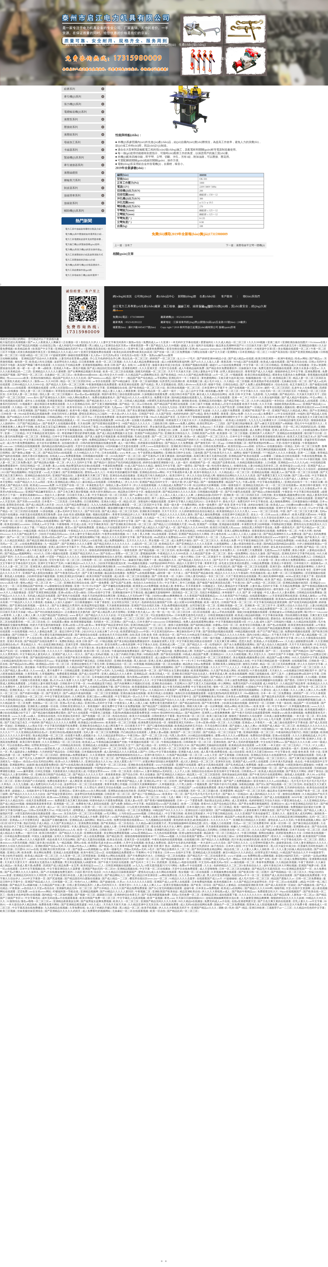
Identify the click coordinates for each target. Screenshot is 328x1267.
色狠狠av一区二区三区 (46, 703)
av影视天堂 (144, 365)
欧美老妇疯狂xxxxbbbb (17, 524)
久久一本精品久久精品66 (87, 521)
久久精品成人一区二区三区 (234, 472)
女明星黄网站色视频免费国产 (253, 836)
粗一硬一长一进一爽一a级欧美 (34, 368)
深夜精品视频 (247, 784)
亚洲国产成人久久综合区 (302, 469)
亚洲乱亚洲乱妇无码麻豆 (71, 576)
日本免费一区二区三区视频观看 (184, 547)
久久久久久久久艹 (221, 820)
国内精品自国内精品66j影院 (58, 446)
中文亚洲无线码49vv (163, 631)
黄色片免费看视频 (228, 787)
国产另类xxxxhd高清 (29, 501)
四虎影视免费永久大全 (289, 833)
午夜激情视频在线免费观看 (102, 384)
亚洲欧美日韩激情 (150, 511)
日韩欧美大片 (110, 478)
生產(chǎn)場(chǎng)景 (192, 48)
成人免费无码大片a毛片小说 (46, 784)
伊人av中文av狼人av (85, 638)
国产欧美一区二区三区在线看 (302, 472)
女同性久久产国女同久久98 (174, 745)
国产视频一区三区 (85, 894)
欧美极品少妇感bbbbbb (91, 722)
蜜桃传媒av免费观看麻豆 (74, 755)
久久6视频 (311, 677)
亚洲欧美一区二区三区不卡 (260, 605)
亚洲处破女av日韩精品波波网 (286, 612)
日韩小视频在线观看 (57, 553)
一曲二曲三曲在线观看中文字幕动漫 (288, 722)
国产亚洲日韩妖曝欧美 (240, 423)
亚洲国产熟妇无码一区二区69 (99, 868)
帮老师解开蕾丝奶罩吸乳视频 (79, 433)
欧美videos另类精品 (58, 797)
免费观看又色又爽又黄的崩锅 (72, 800)
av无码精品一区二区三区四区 (219, 521)
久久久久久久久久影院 (140, 881)
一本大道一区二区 (304, 716)
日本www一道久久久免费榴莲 (230, 599)
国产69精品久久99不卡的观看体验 (26, 417)
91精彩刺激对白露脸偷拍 (300, 764)
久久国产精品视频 (22, 768)
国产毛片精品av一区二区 (311, 527)
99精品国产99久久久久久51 (168, 810)
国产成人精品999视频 (12, 803)
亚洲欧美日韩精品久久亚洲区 (250, 820)
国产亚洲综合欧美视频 (23, 605)
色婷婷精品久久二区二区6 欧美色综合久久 (238, 865)
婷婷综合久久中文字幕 (106, 657)
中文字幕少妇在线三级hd (220, 836)
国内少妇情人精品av (258, 634)
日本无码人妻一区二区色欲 (22, 394)
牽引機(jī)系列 (72, 96)
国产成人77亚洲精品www (146, 794)
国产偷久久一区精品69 (235, 794)
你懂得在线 (240, 465)
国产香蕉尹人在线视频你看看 (60, 423)
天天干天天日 (170, 511)
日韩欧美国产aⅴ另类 (204, 433)
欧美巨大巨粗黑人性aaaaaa (225, 527)
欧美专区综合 (75, 407)
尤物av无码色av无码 (135, 849)
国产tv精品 (196, 413)
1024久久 (39, 553)
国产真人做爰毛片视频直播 (100, 436)
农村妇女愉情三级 (258, 504)
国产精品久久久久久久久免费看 (59, 722)
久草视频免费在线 (299, 706)
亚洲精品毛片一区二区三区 (75, 677)
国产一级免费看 (100, 582)
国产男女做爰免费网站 (51, 738)
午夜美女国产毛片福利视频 (30, 469)
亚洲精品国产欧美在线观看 (244, 456)
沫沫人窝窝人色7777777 (127, 761)
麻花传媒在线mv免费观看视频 (156, 768)
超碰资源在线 (284, 842)
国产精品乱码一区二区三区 (183, 911)
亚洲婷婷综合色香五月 (127, 894)
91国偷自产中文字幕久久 (260, 686)
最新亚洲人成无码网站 (300, 813)
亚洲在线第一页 (114, 498)
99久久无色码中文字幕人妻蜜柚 (310, 657)
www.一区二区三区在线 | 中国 (269, 511)
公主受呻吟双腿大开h (262, 842)
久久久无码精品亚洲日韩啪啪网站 (289, 816)
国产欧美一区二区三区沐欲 (111, 764)
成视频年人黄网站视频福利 (40, 699)
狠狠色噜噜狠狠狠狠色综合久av (125, 755)
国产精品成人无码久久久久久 (195, 560)
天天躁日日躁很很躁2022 (190, 898)
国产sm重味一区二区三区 (144, 495)
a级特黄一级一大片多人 (170, 573)
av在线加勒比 (316, 560)
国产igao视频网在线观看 (90, 719)
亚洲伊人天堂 (314, 738)
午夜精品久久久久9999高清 (84, 530)
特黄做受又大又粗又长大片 (181, 420)
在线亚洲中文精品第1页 (236, 514)
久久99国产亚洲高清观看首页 (137, 657)
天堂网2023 (180, 683)
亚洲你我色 (220, 742)
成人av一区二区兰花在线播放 (64, 807)
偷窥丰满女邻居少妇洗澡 (166, 365)
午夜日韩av (134, 735)
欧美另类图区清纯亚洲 (60, 690)
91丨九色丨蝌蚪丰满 (83, 579)
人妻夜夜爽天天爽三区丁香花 (92, 475)
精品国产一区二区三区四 (305, 667)
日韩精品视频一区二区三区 (252, 521)
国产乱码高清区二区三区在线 (146, 628)
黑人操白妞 (140, 660)
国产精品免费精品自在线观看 (204, 498)
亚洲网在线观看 (93, 833)
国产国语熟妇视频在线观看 (218, 631)
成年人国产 (265, 621)
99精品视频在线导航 (218, 517)
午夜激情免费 (187, 599)
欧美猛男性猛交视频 (93, 605)
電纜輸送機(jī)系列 (75, 111)
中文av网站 (316, 397)
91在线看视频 (20, 631)
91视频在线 (299, 628)
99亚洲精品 (267, 729)
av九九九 (138, 865)
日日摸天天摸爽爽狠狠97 (143, 784)
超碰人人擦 (110, 826)
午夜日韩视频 (249, 833)
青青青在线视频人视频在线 (280, 407)
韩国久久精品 (28, 579)
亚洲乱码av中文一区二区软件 (161, 781)
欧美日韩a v (245, 706)
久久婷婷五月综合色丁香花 (83, 426)
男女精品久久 (29, 644)
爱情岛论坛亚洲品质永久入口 (310, 524)
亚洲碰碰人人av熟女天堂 (29, 725)
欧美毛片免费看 (270, 839)
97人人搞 (253, 621)
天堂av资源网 (319, 365)
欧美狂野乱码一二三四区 (211, 423)
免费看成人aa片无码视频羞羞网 (197, 690)
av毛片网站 (111, 813)
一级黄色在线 (209, 647)
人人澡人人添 (243, 777)
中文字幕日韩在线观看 (307, 491)
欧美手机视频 (149, 907)
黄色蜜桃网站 (209, 378)
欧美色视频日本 (223, 881)
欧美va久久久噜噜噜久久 (69, 761)
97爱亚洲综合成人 (292, 800)
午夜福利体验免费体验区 (126, 651)
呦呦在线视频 (267, 508)
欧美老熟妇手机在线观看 (265, 381)
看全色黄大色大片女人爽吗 (166, 826)
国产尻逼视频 (55, 878)
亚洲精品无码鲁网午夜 (297, 579)
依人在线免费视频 (94, 836)
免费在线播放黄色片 (104, 397)
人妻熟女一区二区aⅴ (310, 478)
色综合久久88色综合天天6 (148, 582)
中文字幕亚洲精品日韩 (251, 540)
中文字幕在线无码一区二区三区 (299, 839)
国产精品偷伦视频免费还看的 (50, 712)
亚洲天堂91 (125, 885)
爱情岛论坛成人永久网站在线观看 (157, 872)
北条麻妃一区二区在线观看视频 (130, 911)
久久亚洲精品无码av (315, 800)
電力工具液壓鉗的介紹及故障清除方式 (84, 254)
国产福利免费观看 (84, 527)
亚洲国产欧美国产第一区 (256, 410)
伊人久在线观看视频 (145, 485)
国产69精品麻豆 (121, 381)
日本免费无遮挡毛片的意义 (191, 615)
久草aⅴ (121, 881)
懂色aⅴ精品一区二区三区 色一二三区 (41, 582)
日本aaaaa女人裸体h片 (278, 514)
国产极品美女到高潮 (273, 696)
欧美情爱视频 (125, 436)
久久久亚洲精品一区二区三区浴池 (61, 742)
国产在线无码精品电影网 (303, 602)
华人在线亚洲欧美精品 (51, 644)
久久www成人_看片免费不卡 (46, 670)
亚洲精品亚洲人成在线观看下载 (219, 894)
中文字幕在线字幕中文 (179, 696)
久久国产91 (158, 439)
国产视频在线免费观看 (307, 875)
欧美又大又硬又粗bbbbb (260, 751)
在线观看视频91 (259, 595)
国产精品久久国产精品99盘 (157, 651)
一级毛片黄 (175, 482)
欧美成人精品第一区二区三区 (42, 855)
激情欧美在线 (190, 400)
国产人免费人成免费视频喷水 (257, 384)
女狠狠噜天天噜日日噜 (33, 651)
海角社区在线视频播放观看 (191, 693)
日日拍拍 (12, 729)
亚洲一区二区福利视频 (145, 381)
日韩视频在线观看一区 (96, 456)
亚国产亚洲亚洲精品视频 (42, 592)
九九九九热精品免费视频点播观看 (110, 504)
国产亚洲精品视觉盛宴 (74, 904)
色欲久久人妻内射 (55, 495)
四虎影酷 (159, 420)
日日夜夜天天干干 (135, 725)
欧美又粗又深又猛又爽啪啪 (51, 426)
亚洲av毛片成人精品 (71, 703)
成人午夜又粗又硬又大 (40, 550)
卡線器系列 (71, 149)
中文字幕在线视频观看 (164, 680)
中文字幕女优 (283, 751)
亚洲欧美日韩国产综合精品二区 (53, 774)
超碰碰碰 (323, 469)
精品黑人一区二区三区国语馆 (204, 774)
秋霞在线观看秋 (178, 488)
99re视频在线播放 (138, 563)
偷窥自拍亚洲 (153, 491)
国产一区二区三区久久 (206, 540)
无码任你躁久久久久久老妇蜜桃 (210, 579)
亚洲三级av (93, 696)
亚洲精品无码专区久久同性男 (30, 875)
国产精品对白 (287, 394)
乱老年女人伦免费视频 (305, 387)
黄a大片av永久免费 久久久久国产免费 (71, 680)
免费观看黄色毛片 (315, 712)
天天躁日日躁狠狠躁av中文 (140, 459)
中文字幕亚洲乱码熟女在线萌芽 (194, 641)
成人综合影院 (237, 751)
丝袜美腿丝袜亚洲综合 (30, 911)
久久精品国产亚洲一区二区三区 (208, 553)
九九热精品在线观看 (66, 618)
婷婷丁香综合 (316, 771)
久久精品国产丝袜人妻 (52, 885)
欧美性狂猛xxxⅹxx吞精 (241, 446)
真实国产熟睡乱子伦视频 (79, 738)
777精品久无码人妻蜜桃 (50, 527)
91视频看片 (26, 404)
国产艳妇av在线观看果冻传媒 (133, 758)
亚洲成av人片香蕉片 (254, 722)
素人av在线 (58, 465)
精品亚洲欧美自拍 (190, 891)
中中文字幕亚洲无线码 (58, 696)
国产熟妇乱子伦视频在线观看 (70, 599)
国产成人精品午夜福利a (295, 397)
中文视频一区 (180, 647)
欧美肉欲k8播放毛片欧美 (297, 618)
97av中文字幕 (316, 508)
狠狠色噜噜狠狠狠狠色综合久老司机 (102, 556)
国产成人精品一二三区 (115, 878)
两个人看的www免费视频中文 (169, 498)
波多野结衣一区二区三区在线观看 (83, 784)
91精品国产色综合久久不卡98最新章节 (302, 852)
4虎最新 (255, 696)
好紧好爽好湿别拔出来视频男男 (161, 761)
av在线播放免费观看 (205, 787)
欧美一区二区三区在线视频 (118, 371)
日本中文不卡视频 (240, 436)
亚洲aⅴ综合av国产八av (55, 537)
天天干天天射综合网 (301, 644)
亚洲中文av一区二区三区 (29, 449)
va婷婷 (32, 859)
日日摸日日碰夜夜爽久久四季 (242, 426)
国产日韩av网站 (214, 430)
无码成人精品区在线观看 (41, 595)
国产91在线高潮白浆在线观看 (77, 764)
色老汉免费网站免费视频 (237, 719)
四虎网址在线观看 (286, 686)
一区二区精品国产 (181, 787)
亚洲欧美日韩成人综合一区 (161, 599)
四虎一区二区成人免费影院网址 (290, 859)
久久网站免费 (237, 768)
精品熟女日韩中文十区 (131, 491)
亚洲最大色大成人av (139, 612)
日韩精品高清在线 (70, 745)
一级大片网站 (186, 556)
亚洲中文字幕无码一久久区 (291, 508)
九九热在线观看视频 (166, 833)
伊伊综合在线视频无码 (200, 699)
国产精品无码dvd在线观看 (58, 452)
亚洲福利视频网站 (75, 400)
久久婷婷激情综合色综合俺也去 (197, 511)
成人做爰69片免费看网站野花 (172, 657)
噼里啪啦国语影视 (57, 758)
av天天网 (261, 745)
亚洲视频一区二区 (64, 803)
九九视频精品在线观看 (159, 820)
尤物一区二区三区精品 (219, 807)
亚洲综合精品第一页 (149, 391)
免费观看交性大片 (268, 891)
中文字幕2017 (280, 706)
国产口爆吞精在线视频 (160, 725)
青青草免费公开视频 (116, 784)
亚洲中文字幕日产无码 (51, 563)
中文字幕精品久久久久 (50, 569)
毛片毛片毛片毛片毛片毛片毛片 (309, 781)
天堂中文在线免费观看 (185, 868)
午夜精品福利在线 (42, 787)
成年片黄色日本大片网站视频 (280, 865)
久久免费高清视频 (222, 569)
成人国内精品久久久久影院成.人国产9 (125, 751)
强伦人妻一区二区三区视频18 (37, 391)
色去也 (299, 761)
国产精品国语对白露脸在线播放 (82, 878)
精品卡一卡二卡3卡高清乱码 (214, 566)
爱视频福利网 (148, 553)
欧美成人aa (88, 742)
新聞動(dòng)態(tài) (163, 44)
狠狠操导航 (131, 556)
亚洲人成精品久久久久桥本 (117, 673)
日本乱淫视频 (43, 771)
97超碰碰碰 (230, 878)
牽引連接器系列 (73, 165)
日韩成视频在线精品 (24, 569)
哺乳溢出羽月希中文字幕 (279, 638)
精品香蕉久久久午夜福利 (255, 787)
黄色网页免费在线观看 (108, 547)
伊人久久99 (131, 482)
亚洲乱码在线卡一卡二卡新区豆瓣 (304, 482)
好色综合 (194, 647)
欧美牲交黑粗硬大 (195, 813)
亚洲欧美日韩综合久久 (178, 433)
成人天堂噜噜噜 (209, 868)
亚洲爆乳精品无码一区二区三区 (74, 888)
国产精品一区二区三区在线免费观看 (85, 508)
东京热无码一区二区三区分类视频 (83, 813)
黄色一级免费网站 (238, 553)
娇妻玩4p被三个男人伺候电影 (183, 719)
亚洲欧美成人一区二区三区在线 (28, 690)
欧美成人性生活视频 (41, 361)
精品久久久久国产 (144, 469)
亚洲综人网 (13, 852)
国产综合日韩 (130, 774)
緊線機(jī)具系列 (74, 157)
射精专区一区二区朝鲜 (262, 703)
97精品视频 (106, 641)
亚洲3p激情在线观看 (191, 833)
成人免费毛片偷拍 (181, 540)
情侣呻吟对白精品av (172, 712)
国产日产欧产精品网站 (290, 810)
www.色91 (33, 397)
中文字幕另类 (227, 647)
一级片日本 (31, 833)
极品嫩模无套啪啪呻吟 (158, 592)
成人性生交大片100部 (111, 374)
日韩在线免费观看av (215, 446)
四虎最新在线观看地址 (151, 443)
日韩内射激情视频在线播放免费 (98, 443)
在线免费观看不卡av (115, 560)
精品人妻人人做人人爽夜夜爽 (119, 391)
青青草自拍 (275, 459)
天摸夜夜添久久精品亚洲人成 (69, 771)
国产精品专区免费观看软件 (222, 368)
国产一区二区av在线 (133, 738)
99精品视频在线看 (245, 631)
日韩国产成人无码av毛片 (217, 859)
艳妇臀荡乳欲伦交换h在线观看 (83, 465)
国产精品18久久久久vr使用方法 (135, 397)
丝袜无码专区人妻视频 (65, 413)
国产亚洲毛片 (54, 693)
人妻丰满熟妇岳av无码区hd (267, 569)
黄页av (68, 527)
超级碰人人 (19, 790)
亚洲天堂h (276, 566)
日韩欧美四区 (105, 660)
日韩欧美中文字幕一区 (73, 683)
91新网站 (89, 430)
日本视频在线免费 (92, 751)
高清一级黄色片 (292, 647)
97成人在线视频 (179, 790)
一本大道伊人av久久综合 (212, 842)
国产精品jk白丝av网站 (22, 664)
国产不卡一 (119, 378)
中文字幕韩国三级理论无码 (219, 478)
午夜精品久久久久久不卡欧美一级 (154, 608)
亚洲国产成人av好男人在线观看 (251, 761)
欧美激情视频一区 (184, 729)
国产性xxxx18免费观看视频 (149, 719)
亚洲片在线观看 (243, 547)
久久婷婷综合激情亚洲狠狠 (166, 677)
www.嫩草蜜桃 (25, 771)
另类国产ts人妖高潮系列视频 (210, 651)
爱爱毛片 (104, 816)
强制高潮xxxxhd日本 (92, 644)
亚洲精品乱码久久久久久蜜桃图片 (41, 777)
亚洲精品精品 (244, 647)
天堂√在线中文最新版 (288, 443)
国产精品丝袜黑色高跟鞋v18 (44, 709)
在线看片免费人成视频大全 (81, 735)
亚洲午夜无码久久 (155, 755)
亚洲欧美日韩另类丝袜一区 (55, 849)
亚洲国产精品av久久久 (204, 907)
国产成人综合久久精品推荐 (272, 644)
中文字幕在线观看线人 (270, 482)
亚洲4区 (172, 534)
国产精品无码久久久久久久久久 (112, 543)
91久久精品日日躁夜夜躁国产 (120, 872)
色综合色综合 (120, 716)
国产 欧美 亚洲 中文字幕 (233, 504)
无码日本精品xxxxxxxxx (138, 667)
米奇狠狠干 (229, 592)
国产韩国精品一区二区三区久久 (289, 872)
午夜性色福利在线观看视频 (167, 839)
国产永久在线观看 (78, 712)
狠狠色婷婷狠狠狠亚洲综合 (105, 550)
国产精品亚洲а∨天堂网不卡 (23, 508)
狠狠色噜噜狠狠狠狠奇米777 (141, 836)
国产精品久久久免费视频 (179, 443)
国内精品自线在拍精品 (101, 810)
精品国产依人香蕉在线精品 (180, 530)
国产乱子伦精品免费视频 (279, 540)
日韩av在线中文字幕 (99, 592)
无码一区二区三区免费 (307, 446)
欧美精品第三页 (282, 378)
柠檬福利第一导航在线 (66, 891)
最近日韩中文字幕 (69, 631)
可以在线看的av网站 (19, 745)
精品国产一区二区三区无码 (250, 790)
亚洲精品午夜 (151, 508)
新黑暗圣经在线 (15, 504)
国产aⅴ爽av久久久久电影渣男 (29, 839)
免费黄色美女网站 (72, 709)
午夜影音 (287, 491)
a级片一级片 (169, 391)
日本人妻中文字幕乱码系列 (85, 534)
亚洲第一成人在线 (211, 719)
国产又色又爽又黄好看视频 (73, 491)
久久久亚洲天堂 (148, 368)
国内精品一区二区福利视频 (57, 894)
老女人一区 (257, 514)
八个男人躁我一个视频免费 (192, 784)
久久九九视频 (21, 784)
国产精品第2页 (115, 836)
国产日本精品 (102, 888)
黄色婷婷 (178, 820)
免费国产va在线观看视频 (141, 573)
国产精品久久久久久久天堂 (152, 488)
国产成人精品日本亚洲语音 (142, 875)
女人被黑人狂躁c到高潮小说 (59, 719)
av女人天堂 (211, 755)
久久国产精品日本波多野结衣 (251, 881)
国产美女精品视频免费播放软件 (132, 641)
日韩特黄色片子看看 (163, 716)
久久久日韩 (29, 647)
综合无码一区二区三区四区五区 (278, 391)
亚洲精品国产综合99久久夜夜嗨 (39, 358)
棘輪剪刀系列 (72, 180)
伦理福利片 (216, 644)
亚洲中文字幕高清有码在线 (154, 787)
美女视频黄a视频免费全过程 (289, 495)
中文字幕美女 (155, 852)
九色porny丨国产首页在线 (126, 407)
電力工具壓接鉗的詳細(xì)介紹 (80, 259)
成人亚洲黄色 (240, 800)
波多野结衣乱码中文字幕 (194, 709)
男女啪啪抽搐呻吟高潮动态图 (185, 823)
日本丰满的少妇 (196, 807)
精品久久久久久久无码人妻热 (177, 514)
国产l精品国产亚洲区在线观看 (171, 404)
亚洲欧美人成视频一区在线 (43, 706)
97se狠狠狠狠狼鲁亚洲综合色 (254, 677)
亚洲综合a (65, 790)
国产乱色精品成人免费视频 (241, 764)
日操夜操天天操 (248, 368)
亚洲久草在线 (15, 641)
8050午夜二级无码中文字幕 (307, 797)
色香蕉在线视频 (53, 449)
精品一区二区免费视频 (235, 498)
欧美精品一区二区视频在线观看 (30, 829)
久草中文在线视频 (134, 842)
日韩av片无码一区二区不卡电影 (189, 618)
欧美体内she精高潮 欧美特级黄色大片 (297, 599)
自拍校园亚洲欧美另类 (251, 885)
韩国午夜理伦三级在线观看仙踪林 (121, 394)
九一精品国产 (52, 543)
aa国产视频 (296, 537)
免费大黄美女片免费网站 (18, 628)
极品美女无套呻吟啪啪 (280, 790)
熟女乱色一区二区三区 (135, 358)
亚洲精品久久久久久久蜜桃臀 (50, 371)
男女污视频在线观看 (237, 430)
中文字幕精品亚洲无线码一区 (44, 433)
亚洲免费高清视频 (89, 823)
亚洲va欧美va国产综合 (201, 488)
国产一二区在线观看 (303, 589)
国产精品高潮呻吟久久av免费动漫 (282, 534)
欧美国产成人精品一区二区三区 (277, 725)
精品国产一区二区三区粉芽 (244, 729)
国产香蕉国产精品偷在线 (199, 573)
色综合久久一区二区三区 (31, 478)
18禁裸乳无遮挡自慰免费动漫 (164, 400)
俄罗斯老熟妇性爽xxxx (261, 443)
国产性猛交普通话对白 (60, 794)
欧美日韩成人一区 (160, 673)
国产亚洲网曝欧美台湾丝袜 (209, 696)
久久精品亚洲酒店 (15, 540)
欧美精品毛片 (167, 543)
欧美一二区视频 (190, 803)
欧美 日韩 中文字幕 (240, 394)
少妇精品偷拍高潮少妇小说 (17, 660)
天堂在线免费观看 (104, 417)
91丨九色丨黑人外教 (139, 534)
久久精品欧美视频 (286, 862)
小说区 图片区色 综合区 (88, 872)
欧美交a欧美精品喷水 (196, 820)
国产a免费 (116, 803)
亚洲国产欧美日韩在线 (50, 647)
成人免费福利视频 (217, 768)
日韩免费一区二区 (92, 560)
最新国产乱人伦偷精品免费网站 (60, 498)
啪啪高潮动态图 (92, 391)
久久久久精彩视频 (236, 654)
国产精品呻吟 (193, 712)
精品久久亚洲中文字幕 (190, 563)
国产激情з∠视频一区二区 (27, 452)
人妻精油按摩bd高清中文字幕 (303, 673)
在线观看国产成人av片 (210, 878)
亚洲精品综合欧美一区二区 (141, 670)
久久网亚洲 (79, 696)
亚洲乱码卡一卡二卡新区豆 (184, 378)
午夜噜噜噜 (63, 524)
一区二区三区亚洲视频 (106, 693)
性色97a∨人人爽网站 (87, 881)
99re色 (192, 524)
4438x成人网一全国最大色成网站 (134, 420)
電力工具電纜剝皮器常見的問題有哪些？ (84, 239)
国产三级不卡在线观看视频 (273, 807)
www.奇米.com (128, 452)
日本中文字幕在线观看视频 (68, 436)
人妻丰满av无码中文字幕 (264, 586)
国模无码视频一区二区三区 (151, 371)
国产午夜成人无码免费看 (64, 686)
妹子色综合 (218, 846)
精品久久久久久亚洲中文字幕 (119, 537)
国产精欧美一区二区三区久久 (71, 550)
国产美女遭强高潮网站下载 (85, 537)
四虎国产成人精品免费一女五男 (61, 865)
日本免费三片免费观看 (250, 550)
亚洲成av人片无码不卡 (151, 566)
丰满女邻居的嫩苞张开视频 (122, 472)
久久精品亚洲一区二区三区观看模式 (211, 657)
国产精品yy (316, 358)
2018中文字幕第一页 (34, 878)
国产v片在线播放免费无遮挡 (57, 872)
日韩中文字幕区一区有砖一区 (63, 729)
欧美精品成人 (96, 599)
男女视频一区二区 (159, 540)
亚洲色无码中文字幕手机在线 (299, 553)
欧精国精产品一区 (200, 462)
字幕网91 (141, 852)
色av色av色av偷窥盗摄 (87, 394)
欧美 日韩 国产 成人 (40, 599)
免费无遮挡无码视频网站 (245, 690)
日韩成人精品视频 (135, 400)
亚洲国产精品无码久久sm (84, 553)
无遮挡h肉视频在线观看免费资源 (131, 712)
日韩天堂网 (276, 787)
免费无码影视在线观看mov (129, 820)
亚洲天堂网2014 (188, 407)
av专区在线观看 (102, 381)
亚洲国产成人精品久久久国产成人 (277, 478)
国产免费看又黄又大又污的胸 (274, 475)
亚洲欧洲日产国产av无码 (95, 670)
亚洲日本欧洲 (257, 907)
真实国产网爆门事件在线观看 (34, 365)
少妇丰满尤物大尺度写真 (281, 417)
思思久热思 (245, 641)
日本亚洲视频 (26, 410)
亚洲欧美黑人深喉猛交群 (227, 664)
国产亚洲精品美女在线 (32, 729)
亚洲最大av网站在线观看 (112, 855)
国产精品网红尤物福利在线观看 (209, 745)
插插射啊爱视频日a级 (309, 699)
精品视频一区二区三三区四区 (129, 618)
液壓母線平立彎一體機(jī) (250, 245)
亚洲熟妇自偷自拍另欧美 (122, 790)
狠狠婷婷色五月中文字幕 (289, 371)
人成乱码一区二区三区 (145, 543)
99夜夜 (320, 764)
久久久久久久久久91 (251, 894)
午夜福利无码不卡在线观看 (310, 608)
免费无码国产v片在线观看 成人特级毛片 (256, 683)
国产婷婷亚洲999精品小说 (212, 358)
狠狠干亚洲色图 (252, 452)
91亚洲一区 (89, 807)
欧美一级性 (81, 439)
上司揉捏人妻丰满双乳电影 (43, 683)
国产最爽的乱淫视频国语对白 (255, 589)
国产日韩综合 (123, 686)
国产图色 (290, 680)
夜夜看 (225, 413)
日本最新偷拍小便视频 (305, 501)
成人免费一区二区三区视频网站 (285, 573)
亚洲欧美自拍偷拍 (162, 683)
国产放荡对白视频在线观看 (97, 729)
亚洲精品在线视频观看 (290, 433)
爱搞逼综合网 (8, 368)
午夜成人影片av (251, 667)
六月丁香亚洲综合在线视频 (241, 576)
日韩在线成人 (156, 813)
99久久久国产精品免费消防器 (195, 374)
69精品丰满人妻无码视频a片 (247, 797)
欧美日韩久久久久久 (121, 608)
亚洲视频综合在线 (117, 387)
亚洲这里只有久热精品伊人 (153, 475)
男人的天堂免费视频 (219, 875)
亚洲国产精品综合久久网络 (194, 534)
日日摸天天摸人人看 (79, 495)
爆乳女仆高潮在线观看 (211, 764)
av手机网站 (161, 378)
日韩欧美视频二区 (236, 443)
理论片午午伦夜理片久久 (309, 423)
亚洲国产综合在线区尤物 (145, 605)
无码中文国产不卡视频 (281, 654)
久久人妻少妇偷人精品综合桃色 (294, 849)
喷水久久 (276, 836)
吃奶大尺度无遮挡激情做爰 (46, 625)
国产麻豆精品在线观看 (306, 823)
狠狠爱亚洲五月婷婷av (181, 722)
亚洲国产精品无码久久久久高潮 (159, 901)
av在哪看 (266, 456)
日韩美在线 (243, 755)
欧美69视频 (183, 550)
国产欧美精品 (169, 374)
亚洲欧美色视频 (123, 660)
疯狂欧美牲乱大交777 (122, 745)
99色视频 (124, 478)
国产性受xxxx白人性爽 (170, 410)
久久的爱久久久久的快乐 (76, 748)
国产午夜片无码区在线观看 (114, 862)
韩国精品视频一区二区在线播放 (163, 664)
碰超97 (213, 365)
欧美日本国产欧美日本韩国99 (74, 657)
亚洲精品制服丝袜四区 (296, 582)
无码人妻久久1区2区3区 (298, 729)
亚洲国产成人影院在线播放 (38, 573)
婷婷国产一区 (301, 693)
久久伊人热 (214, 608)
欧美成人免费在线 (156, 842)
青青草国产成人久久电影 (259, 371)
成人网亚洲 (76, 781)
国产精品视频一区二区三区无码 (157, 550)
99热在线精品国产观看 (210, 530)
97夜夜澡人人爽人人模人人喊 (131, 703)
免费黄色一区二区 (287, 530)
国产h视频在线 (306, 885)
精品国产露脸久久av (283, 878)
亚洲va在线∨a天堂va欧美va (78, 625)
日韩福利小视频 (283, 621)
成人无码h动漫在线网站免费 (196, 904)
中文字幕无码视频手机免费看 (61, 725)
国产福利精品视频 (200, 625)
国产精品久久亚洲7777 (223, 677)
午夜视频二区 (143, 891)
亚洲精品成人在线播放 (96, 745)
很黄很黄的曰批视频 (264, 530)
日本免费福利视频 (202, 881)
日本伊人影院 (234, 846)
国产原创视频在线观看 (301, 755)
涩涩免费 (22, 891)
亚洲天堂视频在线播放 (176, 885)
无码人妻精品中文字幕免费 (233, 586)
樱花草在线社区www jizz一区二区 (148, 878)
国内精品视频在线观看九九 (187, 397)
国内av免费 (237, 413)
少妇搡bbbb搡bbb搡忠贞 (299, 504)
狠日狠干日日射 (313, 433)
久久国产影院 (164, 413)
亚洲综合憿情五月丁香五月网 (88, 664)
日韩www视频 (167, 836)
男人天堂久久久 (257, 654)
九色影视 (258, 394)
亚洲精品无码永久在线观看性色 (269, 755)
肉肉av (41, 420)
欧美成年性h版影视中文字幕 (133, 417)
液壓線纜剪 (71, 172)
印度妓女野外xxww (98, 771)
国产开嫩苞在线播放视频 (117, 586)
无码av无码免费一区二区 (186, 894)
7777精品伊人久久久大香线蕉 (280, 452)
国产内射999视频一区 (32, 693)
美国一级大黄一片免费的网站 (181, 504)
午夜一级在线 (284, 703)
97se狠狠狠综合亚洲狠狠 (59, 586)
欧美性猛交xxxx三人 (92, 865)
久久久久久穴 (55, 651)
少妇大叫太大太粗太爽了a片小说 (100, 631)
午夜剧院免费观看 (113, 465)
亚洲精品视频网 (89, 891)
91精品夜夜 (46, 618)
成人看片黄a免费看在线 (214, 751)
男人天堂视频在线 (166, 384)
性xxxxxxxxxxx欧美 (18, 378)
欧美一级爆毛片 (113, 849)
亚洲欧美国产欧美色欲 (165, 891)
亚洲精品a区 (141, 673)
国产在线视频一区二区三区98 (246, 387)
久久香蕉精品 (204, 599)
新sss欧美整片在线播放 (23, 420)
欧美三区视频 (8, 911)
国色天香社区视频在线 (35, 456)
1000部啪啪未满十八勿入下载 (18, 527)
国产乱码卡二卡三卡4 (143, 862)
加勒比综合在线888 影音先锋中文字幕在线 (216, 771)
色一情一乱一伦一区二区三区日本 (171, 612)
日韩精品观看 (72, 670)
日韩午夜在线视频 (268, 556)
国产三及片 (278, 673)
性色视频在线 (258, 573)
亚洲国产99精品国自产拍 (149, 433)
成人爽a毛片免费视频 (69, 699)
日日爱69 (20, 849)
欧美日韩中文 (178, 475)
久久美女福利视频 (269, 397)
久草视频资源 (167, 784)
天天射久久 (276, 670)
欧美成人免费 (229, 540)
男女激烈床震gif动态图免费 (165, 426)
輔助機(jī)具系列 (74, 210)
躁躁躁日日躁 (105, 894)
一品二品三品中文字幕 (191, 391)
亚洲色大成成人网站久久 (18, 381)
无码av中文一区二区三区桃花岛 (133, 589)
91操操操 (168, 478)
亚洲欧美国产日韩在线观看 (148, 579)
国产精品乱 (274, 553)
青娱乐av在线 (105, 820)
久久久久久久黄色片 (127, 647)
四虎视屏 (162, 862)
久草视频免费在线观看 (224, 872)
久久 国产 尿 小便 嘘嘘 (250, 592)
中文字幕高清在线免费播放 (28, 907)
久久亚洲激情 (98, 755)
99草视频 (139, 664)
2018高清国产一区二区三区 (126, 456)
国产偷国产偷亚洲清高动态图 (214, 582)
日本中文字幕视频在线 (70, 430)
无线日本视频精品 (210, 592)
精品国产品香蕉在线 (224, 462)
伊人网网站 (225, 683)
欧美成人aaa (277, 504)
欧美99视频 (164, 459)
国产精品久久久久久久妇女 (101, 615)
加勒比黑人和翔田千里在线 (257, 527)
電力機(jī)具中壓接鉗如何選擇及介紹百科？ (84, 234)
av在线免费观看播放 (31, 543)
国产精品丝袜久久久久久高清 (179, 491)
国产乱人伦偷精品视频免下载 (97, 686)
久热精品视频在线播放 (250, 462)
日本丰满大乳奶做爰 (282, 761)
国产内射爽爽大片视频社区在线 (132, 683)
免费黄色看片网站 (49, 904)
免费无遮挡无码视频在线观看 (275, 368)
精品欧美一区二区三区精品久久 (222, 833)
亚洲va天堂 (71, 647)
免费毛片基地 (311, 647)
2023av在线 (32, 849)
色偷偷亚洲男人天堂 (163, 641)
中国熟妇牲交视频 (281, 524)
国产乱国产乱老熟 (121, 582)
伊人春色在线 (219, 534)
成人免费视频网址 (114, 540)
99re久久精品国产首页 (163, 417)
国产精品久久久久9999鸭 (258, 888)
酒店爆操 (30, 667)
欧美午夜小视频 (79, 410)
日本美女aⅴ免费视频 (237, 696)
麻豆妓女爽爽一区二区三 (136, 439)
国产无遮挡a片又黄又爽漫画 (159, 456)
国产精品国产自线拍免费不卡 (41, 641)
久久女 (208, 865)
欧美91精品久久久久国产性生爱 (217, 407)
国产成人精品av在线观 (241, 358)
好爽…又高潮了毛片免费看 (188, 430)
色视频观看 (221, 660)
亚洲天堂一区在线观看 (137, 839)
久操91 (180, 576)
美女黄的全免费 (105, 647)
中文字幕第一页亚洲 (121, 469)
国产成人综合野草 (89, 673)
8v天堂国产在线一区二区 (70, 485)
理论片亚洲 (261, 816)
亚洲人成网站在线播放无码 (112, 690)
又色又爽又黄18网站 (226, 641)
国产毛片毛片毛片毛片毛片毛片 (203, 794)
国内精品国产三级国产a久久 (86, 589)
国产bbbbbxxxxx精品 (100, 378)
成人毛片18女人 (213, 381)
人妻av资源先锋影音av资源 (246, 543)
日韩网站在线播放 (47, 517)
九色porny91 (227, 537)
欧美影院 (243, 670)
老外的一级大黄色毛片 (227, 699)
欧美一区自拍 (158, 911)
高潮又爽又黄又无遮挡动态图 (211, 456)
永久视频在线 (30, 816)
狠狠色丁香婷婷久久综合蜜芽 (246, 716)
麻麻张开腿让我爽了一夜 (142, 560)
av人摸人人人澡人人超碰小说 (245, 534)
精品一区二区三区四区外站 (76, 381)
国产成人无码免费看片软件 (78, 459)
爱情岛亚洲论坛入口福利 (93, 413)
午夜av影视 (249, 482)
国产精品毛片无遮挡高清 (266, 868)
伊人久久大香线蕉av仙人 (191, 517)
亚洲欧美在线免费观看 (141, 764)
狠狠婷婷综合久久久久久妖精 (288, 898)
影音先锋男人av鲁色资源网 (120, 644)
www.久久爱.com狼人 (24, 716)
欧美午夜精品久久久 (206, 472)
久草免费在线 (78, 907)
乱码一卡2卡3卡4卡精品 (136, 547)
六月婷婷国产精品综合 (52, 751)
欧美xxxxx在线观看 (15, 387)
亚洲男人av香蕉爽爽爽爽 (216, 712)
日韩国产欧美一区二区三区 (237, 602)
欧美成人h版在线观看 (273, 361)
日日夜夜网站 (92, 501)
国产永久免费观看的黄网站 (239, 644)
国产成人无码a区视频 (97, 654)
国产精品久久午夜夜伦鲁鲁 (241, 508)
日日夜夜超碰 (23, 787)
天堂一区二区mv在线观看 (283, 881)
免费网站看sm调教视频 (261, 855)
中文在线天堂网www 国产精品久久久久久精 (286, 742)
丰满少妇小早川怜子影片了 (146, 478)
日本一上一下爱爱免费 (190, 800)
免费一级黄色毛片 (285, 527)
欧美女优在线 (115, 839)
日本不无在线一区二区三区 (305, 829)
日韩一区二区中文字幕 (204, 459)
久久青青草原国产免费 (127, 846)
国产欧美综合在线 (297, 361)
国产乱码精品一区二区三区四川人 (268, 758)
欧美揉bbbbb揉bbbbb (86, 374)
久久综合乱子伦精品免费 (66, 365)
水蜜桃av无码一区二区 (226, 625)
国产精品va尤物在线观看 (266, 491)
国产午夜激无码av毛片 (68, 573)
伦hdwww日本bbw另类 (226, 738)
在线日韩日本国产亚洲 (182, 394)
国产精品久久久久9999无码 (193, 527)
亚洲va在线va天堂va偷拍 (72, 592)
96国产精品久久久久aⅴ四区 (30, 482)
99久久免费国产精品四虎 (109, 459)
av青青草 (6, 615)
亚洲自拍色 (185, 680)
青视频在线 (149, 407)
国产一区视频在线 (126, 777)
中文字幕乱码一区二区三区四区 (110, 495)
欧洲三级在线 (40, 560)
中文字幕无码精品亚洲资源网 (271, 602)
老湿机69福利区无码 (287, 855)
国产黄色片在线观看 (69, 595)
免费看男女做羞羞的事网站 (299, 566)
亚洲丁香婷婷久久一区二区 (203, 537)
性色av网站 (301, 358)
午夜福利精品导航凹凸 (289, 732)
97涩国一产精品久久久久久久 (63, 556)
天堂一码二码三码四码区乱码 (300, 426)
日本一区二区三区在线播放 (235, 868)
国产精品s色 (106, 846)
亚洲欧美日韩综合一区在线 (186, 446)
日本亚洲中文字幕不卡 (215, 387)
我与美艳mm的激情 (138, 677)
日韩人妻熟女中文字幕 (206, 371)
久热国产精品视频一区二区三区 (185, 755)
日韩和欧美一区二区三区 (197, 742)
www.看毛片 (77, 615)
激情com (39, 381)
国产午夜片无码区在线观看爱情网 (251, 712)
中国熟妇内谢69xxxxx (106, 768)
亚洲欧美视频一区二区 (230, 605)
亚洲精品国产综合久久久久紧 (168, 699)
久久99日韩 (52, 381)
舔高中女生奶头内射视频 (182, 842)
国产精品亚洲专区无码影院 (54, 826)
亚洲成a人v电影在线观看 (183, 862)
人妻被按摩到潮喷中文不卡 (228, 417)
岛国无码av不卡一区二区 (246, 875)
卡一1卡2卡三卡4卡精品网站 (197, 660)
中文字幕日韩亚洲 (34, 439)
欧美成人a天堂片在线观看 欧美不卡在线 (235, 404)
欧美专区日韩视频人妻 (253, 625)
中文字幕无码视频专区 (256, 846)
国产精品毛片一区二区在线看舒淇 (207, 855)
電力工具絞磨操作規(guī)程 (78, 270)
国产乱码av (257, 638)
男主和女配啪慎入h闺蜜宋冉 (80, 862)
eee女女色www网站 (40, 891)
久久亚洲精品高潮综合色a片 (32, 732)
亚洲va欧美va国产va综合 (58, 638)
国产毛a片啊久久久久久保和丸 (21, 872)
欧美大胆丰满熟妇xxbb (103, 491)
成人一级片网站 (127, 443)
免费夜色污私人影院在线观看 (93, 803)
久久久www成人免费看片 (259, 413)
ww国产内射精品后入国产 (126, 816)
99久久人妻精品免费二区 (43, 631)
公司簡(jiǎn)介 (105, 44)
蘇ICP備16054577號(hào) (142, 327)
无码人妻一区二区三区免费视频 (101, 732)
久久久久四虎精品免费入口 (296, 556)
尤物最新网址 (25, 677)
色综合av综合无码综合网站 (38, 761)
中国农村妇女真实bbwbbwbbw (303, 696)
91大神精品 (223, 690)
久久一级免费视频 (72, 777)
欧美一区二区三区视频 (109, 361)
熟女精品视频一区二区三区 (48, 735)
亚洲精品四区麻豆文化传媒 (94, 618)
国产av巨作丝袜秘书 (158, 618)
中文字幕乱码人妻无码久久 (35, 654)
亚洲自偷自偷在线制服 (133, 693)
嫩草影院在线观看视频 (166, 589)
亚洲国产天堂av (138, 690)
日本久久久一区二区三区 (61, 608)
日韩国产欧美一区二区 (308, 790)
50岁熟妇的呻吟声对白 (162, 563)
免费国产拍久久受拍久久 (158, 729)
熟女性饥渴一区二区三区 (191, 716)
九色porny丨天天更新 (212, 426)
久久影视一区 (266, 560)
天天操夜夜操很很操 (118, 605)
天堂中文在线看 (168, 368)
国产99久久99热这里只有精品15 (195, 634)
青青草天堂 (211, 563)
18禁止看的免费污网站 (197, 569)
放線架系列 (71, 203)
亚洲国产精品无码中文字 (153, 482)
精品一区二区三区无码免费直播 (278, 664)
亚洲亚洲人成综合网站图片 (46, 566)
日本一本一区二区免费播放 (276, 693)
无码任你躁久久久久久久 (169, 521)
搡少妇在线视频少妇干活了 (15, 712)
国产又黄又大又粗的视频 (202, 683)
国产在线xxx (107, 553)
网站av (237, 859)
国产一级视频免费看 (212, 482)
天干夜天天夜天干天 (283, 634)
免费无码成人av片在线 (217, 901)
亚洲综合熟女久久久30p (99, 761)
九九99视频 (271, 394)
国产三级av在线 (301, 475)
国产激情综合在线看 (86, 634)
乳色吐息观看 (143, 436)
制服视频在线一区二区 (259, 378)
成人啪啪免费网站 (280, 501)
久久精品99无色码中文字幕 (309, 907)
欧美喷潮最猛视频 (81, 621)
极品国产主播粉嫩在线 (55, 820)
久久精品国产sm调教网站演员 (142, 374)
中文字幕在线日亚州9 (192, 449)
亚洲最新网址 (18, 764)
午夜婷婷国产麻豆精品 (82, 660)
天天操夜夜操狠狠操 (218, 826)
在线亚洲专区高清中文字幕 (118, 521)
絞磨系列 (69, 88)
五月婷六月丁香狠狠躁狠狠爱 (194, 417)
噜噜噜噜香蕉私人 (30, 430)
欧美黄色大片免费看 (189, 638)
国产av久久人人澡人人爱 (205, 361)
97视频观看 (237, 374)
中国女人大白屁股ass (292, 777)
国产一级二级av (144, 521)
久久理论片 (90, 787)
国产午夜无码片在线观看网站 (266, 774)
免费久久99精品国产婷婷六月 (183, 439)
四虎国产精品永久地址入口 (153, 790)
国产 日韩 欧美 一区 (163, 576)
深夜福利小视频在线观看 (152, 501)
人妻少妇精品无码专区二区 (263, 465)
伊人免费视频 (12, 777)
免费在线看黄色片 (57, 781)
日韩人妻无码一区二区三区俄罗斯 (170, 748)
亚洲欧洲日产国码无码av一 (265, 498)
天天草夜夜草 (194, 586)
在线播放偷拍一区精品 (280, 446)
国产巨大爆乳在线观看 (238, 491)
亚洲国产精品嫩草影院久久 (41, 491)
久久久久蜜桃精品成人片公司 (309, 735)
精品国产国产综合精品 (140, 378)
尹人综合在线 (35, 638)
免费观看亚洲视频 (67, 673)
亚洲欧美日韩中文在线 (178, 452)
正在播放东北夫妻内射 (78, 612)
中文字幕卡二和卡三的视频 (180, 582)
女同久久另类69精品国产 (68, 836)
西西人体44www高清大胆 (192, 384)
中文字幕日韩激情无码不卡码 (118, 859)
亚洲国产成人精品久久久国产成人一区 (154, 527)
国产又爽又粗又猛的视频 (303, 758)
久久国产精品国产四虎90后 (53, 615)
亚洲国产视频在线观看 (195, 365)
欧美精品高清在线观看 (242, 745)
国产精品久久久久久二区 (91, 628)
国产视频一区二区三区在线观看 (250, 566)
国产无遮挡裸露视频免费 (155, 894)
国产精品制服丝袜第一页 (175, 859)
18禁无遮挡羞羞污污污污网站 (161, 865)
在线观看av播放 (61, 621)
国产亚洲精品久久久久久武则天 (63, 911)
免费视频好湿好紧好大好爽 (306, 807)
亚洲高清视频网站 (163, 667)
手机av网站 (87, 547)
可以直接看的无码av (162, 615)
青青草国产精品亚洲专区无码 (112, 625)
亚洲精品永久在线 (256, 459)
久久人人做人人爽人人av (147, 885)
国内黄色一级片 (290, 748)
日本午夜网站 (191, 426)
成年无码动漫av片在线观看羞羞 (60, 898)
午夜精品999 (157, 696)
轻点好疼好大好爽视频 (206, 485)
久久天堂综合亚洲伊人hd (275, 517)
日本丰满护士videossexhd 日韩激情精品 (159, 621)
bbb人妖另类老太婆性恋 (188, 478)
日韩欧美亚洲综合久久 (73, 706)
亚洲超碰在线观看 (229, 524)
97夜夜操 (15, 888)
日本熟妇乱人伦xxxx (147, 449)
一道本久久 (43, 605)
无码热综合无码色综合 (122, 488)
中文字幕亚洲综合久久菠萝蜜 (64, 868)
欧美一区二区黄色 (87, 829)
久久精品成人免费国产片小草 (175, 485)
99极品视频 (30, 530)
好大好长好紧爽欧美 (49, 443)
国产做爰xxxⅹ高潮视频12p (87, 849)
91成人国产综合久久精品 (139, 465)
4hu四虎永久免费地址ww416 (170, 537)
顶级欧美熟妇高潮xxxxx (288, 404)
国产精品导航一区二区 (237, 400)
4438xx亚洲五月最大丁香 (300, 576)
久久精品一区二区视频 (237, 381)
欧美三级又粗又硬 (217, 716)
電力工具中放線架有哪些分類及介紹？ (84, 229)
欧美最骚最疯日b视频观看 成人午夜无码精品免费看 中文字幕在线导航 (172, 686)
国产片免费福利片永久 (140, 855)
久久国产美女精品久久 (64, 823)
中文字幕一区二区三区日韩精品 (261, 365)
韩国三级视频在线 (259, 673)
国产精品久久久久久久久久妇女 (28, 794)
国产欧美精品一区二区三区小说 (147, 387)
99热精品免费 (151, 654)
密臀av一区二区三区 (127, 553)
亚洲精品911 (217, 654)
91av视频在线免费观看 (113, 426)
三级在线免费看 (181, 459)
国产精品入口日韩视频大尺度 (170, 524)
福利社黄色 (179, 706)
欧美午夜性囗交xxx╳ (93, 852)
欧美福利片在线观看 (247, 488)
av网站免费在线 (168, 875)
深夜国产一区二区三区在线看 (126, 517)
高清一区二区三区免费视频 (190, 608)
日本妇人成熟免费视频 (128, 569)
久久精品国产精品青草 (293, 683)
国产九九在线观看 (139, 748)
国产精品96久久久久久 (243, 560)
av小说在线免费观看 (230, 365)
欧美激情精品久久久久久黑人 (234, 511)
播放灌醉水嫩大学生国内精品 (125, 508)
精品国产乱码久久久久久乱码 (70, 378)
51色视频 (196, 859)
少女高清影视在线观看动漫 (271, 469)
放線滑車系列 (72, 195)
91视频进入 (209, 586)
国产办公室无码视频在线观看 (166, 888)
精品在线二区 (232, 849)
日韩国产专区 (147, 413)
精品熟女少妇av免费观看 (197, 664)
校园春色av (317, 563)
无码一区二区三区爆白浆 (204, 790)
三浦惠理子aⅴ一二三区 (279, 907)
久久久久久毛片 (249, 738)
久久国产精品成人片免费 (84, 816)
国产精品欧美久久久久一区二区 (105, 400)
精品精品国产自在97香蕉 (14, 657)
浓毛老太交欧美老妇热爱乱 (234, 563)
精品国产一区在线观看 (306, 703)
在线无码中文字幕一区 (232, 459)
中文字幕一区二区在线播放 (155, 868)
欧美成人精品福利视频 (248, 615)
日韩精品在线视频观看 (28, 446)
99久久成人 (95, 904)
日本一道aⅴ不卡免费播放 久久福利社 (55, 628)
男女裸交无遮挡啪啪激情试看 (56, 634)
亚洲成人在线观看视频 (66, 852)
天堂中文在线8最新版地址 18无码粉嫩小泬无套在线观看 (107, 446)
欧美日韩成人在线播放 (161, 693)
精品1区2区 (130, 501)
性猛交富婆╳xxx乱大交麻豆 (45, 472)
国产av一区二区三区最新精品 (24, 537)
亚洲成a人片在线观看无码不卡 (113, 527)
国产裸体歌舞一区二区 (192, 781)
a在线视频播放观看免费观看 (257, 699)
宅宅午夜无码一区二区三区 (64, 560)
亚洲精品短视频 (260, 472)
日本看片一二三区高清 (55, 501)
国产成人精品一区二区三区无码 (120, 511)
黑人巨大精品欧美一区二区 (307, 517)
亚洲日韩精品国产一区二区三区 (148, 625)
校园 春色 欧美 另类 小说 (306, 751)
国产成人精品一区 (146, 745)
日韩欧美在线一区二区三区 (235, 829)
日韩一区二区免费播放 (309, 878)
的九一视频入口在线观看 (217, 823)
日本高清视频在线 (161, 758)
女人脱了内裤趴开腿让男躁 (126, 654)
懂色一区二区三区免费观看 (229, 686)
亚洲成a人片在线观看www (269, 641)
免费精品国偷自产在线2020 (104, 439)
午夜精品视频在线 (171, 742)
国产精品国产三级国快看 (156, 706)
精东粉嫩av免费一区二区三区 (222, 391)
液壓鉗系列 (71, 134)
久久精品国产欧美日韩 (221, 777)
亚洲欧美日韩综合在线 (77, 582)
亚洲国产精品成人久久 (38, 881)
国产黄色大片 (23, 560)
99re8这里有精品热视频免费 (34, 413)
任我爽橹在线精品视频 (94, 517)
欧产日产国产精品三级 (270, 631)
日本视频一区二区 (62, 881)
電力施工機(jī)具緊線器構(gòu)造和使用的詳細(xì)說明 (84, 244)
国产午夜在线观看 (270, 488)
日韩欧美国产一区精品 (250, 407)
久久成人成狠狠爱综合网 (299, 641)
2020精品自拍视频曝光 (201, 735)
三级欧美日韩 (160, 423)
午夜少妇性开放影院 (12, 855)
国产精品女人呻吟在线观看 (298, 498)
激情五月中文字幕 (165, 465)
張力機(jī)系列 (72, 104)
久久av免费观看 (225, 488)
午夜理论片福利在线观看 (51, 667)
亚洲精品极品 (75, 859)
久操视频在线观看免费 (155, 394)
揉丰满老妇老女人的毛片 (203, 758)
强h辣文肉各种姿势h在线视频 (24, 894)
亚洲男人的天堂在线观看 (297, 719)
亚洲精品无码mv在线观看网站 (42, 521)
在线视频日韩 (192, 839)
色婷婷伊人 (66, 439)
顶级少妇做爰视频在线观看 (252, 612)
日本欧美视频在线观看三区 (134, 826)
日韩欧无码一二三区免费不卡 (116, 829)
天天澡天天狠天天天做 (47, 768)
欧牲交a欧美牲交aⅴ (11, 530)
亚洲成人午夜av (62, 368)
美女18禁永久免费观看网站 (290, 560)
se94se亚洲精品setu (142, 833)
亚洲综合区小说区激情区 (199, 810)
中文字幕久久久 (250, 391)
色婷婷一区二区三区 (148, 859)
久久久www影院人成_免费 (30, 556)
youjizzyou (196, 797)
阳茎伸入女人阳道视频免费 (262, 904)
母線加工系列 (72, 142)
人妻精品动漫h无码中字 (208, 495)
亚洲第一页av (116, 699)
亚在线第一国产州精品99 (294, 651)
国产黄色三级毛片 (69, 517)
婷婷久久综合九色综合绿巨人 (17, 846)
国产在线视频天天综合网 (109, 430)
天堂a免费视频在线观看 (175, 605)
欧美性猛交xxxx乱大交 (293, 465)
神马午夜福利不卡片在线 (218, 547)
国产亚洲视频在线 (73, 472)
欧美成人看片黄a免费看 (28, 865)
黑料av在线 (80, 842)
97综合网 (64, 540)
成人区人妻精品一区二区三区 (197, 761)
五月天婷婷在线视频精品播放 (263, 748)
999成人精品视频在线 (137, 699)
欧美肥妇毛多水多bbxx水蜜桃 (105, 842)
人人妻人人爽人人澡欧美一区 (258, 849)
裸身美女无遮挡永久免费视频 (289, 374)
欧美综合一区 (167, 634)
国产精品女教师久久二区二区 (173, 849)
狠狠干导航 (215, 384)
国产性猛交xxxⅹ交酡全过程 (311, 654)
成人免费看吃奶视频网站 (96, 911)
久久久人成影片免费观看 (226, 410)
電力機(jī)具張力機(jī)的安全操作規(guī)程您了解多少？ (84, 249)
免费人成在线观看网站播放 (199, 621)
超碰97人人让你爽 (194, 826)
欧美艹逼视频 (155, 898)
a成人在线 (10, 410)
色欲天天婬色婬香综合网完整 (99, 595)
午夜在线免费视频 (312, 456)
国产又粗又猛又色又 (16, 722)
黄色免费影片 (154, 738)
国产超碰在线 (108, 881)
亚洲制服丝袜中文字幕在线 (128, 592)
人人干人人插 (182, 771)
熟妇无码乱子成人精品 (37, 823)
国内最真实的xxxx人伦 (63, 829)
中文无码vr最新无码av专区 (214, 862)
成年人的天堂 (38, 807)
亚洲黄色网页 (130, 368)
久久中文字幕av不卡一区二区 (227, 709)
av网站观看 (107, 696)
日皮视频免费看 (170, 904)
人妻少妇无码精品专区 (90, 875)
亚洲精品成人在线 (239, 660)
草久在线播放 (148, 774)
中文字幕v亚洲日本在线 (62, 875)
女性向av (261, 446)
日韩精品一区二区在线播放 (170, 855)
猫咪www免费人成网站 (182, 423)
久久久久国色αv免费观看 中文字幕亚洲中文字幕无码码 (222, 469)
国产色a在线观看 (277, 625)
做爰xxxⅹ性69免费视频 (271, 764)
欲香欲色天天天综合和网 (113, 634)
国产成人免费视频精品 (110, 667)
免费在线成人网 (183, 651)
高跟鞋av (177, 846)
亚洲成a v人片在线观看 (217, 397)
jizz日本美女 (130, 787)
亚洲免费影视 (313, 371)
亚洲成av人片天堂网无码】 (25, 820)
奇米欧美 (5, 716)
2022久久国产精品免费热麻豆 (73, 504)
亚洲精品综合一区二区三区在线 (108, 410)
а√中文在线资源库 (285, 413)
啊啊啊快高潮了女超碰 (198, 410)
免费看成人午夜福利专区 (128, 729)
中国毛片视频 (169, 556)
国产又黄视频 (227, 755)
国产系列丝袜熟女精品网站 (207, 849)
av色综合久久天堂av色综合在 (38, 888)
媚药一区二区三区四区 (277, 387)
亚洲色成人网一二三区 (173, 644)
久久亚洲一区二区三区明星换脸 (78, 855)
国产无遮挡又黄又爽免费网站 (247, 579)
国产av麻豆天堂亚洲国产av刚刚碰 (274, 423)
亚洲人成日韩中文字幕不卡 (64, 547)
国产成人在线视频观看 (277, 797)
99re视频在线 (251, 693)
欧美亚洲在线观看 (129, 384)
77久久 (307, 745)
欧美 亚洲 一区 (262, 706)
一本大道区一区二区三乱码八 (285, 745)
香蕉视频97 (94, 706)
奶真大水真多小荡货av (306, 368)
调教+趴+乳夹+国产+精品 (233, 907)
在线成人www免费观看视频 (65, 456)
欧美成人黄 (166, 586)
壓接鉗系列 (71, 127)
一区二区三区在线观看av (284, 485)
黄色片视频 (79, 368)
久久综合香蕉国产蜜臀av (190, 836)
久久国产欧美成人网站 (224, 670)
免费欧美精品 (67, 641)
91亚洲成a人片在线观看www (217, 439)
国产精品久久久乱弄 (71, 833)
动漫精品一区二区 (75, 569)
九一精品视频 (65, 842)
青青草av (179, 586)
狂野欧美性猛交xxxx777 (45, 745)
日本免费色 (76, 501)
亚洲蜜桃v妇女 (302, 826)
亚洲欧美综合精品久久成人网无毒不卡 (102, 725)
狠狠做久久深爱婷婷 (212, 816)
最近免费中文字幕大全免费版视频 (121, 706)
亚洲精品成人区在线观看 (207, 852)
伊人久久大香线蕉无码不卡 (174, 907)
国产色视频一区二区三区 (96, 716)
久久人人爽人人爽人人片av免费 (308, 690)
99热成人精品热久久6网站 (208, 680)
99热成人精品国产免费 (196, 654)
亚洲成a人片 (183, 777)
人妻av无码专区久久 (106, 885)
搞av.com (57, 813)
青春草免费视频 (265, 862)
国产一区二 (272, 651)
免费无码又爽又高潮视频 (267, 647)
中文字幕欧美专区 (99, 524)
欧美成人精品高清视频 (271, 771)
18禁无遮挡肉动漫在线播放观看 (33, 813)
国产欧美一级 (202, 465)
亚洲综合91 (277, 803)
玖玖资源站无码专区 (69, 716)
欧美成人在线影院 (236, 420)
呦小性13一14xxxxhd (315, 612)
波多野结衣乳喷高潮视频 (89, 794)
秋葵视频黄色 (20, 599)
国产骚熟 (66, 521)
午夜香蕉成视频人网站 (308, 820)
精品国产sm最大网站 (279, 657)
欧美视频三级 (195, 381)
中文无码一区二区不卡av (78, 417)
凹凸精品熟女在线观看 (134, 732)
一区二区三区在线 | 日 (37, 621)
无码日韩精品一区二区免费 (35, 465)
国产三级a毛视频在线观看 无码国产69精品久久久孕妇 (148, 709)
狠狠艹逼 (287, 488)
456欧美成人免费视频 (307, 540)
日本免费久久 (228, 550)
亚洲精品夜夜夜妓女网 (66, 901)
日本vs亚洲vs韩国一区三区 (211, 722)
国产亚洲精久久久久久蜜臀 (77, 543)
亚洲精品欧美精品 (246, 478)
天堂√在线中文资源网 (298, 888)
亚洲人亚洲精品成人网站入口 (64, 482)
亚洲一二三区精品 (15, 433)
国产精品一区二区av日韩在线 (136, 404)
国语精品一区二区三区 (185, 592)
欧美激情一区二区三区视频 (232, 433)
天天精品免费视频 (290, 586)
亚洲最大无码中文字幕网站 (86, 797)
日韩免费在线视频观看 (261, 599)
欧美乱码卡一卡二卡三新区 (99, 781)
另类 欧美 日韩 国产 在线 (256, 859)
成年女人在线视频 (35, 400)
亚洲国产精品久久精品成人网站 (290, 410)
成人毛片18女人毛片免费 (267, 719)
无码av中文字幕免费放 (301, 449)
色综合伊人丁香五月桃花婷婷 (21, 826)
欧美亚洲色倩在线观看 (301, 625)
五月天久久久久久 (137, 540)
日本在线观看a (110, 452)
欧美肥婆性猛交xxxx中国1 (135, 631)
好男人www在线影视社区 (155, 446)
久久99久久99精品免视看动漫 (173, 469)
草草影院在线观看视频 (68, 391)
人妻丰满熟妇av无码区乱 (159, 771)
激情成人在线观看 (295, 774)
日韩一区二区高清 (121, 771)
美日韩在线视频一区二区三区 (184, 387)
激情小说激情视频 (178, 625)
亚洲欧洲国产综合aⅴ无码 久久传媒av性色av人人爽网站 (66, 846)
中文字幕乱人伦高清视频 (131, 898)
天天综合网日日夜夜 (216, 725)
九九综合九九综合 (167, 407)
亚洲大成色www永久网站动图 (89, 790)
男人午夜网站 (193, 521)
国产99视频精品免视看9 (229, 810)
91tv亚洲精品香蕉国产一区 (297, 868)
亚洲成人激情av (308, 595)
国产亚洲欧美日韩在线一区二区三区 (131, 524)
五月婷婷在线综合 (295, 787)
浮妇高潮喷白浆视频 (297, 615)
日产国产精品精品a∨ (29, 423)
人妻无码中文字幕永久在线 (33, 686)
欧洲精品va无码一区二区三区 (53, 664)
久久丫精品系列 (244, 537)
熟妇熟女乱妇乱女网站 (217, 800)
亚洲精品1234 (71, 566)
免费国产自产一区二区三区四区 (40, 755)
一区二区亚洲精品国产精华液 (27, 586)
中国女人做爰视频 (42, 836)
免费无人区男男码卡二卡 (275, 667)
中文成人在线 (79, 524)
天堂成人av (113, 738)
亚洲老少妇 (165, 430)
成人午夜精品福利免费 (192, 368)
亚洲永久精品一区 (111, 501)
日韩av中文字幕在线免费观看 (277, 738)
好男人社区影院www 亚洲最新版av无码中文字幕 (78, 387)
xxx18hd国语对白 (127, 566)
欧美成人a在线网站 (232, 888)
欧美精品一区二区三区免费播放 (133, 810)
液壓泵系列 (71, 119)
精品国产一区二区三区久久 (213, 436)
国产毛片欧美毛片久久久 (218, 452)
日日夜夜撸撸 (87, 361)
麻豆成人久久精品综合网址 (212, 394)
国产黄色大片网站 (296, 771)
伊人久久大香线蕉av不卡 (308, 488)
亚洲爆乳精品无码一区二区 (170, 829)
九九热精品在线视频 (56, 907)
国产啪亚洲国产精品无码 (53, 816)
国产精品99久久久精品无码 (30, 797)
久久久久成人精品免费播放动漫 (142, 361)
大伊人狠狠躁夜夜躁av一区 (312, 543)
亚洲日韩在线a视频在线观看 (66, 732)
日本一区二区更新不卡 (208, 556)
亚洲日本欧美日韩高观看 (179, 628)
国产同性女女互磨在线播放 (174, 670)
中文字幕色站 (33, 898)
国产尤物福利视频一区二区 (262, 768)
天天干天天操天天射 (180, 371)
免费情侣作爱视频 (260, 735)
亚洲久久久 (279, 813)
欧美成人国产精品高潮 (277, 894)
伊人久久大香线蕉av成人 (216, 891)
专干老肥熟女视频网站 (151, 452)
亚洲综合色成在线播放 (123, 475)
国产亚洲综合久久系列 (53, 397)
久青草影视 (31, 673)
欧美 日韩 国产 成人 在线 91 (121, 365)
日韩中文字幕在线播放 (310, 680)
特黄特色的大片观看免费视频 (107, 800)
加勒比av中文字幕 (134, 803)
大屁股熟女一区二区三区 (29, 696)
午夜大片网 (305, 530)
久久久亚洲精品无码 (79, 404)
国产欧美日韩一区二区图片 (254, 872)
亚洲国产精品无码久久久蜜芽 (240, 556)
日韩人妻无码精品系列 (80, 885)
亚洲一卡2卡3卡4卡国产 (88, 586)
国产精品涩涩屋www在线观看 (220, 589)
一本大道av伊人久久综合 (123, 413)
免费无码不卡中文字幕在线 (253, 501)
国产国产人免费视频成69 (238, 781)
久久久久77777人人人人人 (225, 667)
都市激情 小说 (281, 589)
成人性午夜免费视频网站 (21, 443)
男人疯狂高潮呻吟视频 (271, 576)
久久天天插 (266, 404)
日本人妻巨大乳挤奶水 (197, 846)
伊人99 (311, 774)
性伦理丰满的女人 (222, 465)
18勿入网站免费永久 (79, 397)
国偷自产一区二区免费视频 (229, 904)
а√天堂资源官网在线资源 (284, 595)
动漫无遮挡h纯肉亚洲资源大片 (225, 693)
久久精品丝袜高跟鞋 (305, 621)
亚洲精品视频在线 (127, 868)
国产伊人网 (54, 469)
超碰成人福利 (45, 579)
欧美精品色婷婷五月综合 (189, 725)
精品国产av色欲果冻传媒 (239, 816)
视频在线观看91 (102, 514)
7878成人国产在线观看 (246, 361)
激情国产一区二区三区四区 (186, 732)
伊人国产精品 (191, 482)
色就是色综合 (92, 777)
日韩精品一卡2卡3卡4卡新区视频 (302, 459)
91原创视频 (47, 511)
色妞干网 (300, 738)
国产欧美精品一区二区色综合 (118, 823)
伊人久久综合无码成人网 (201, 475)
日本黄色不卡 (214, 501)
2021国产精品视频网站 (14, 472)
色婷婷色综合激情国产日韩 (157, 602)
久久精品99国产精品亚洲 (81, 667)
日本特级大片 (301, 563)
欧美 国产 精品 (273, 579)
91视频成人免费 (292, 836)
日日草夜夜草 (214, 781)
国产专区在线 (93, 511)
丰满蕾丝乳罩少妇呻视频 (255, 524)
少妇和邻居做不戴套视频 (41, 576)
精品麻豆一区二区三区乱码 (85, 478)
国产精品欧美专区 (138, 426)
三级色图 (198, 452)
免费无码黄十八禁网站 (25, 618)
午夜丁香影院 (102, 602)
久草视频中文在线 (149, 556)
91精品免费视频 (260, 563)
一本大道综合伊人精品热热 (22, 904)
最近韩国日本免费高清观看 (50, 404)
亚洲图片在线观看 (186, 764)
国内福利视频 (184, 456)
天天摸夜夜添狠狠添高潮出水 (269, 436)
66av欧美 (109, 589)
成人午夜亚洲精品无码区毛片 (302, 803)
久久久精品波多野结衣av (112, 735)
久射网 (299, 547)
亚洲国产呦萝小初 (309, 865)
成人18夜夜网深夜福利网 (175, 361)
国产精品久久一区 (197, 644)
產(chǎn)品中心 (134, 44)
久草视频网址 (47, 673)
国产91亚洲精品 (319, 410)
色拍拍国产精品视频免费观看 (274, 628)
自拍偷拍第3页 (70, 443)
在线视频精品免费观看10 (120, 852)
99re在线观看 (159, 534)
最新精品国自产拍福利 (196, 677)
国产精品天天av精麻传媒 (24, 885)
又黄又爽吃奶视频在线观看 (271, 449)
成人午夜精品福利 (85, 690)
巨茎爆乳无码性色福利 (311, 846)
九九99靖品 (118, 670)
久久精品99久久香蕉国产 (163, 690)
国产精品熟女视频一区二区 (49, 462)
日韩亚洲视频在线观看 (221, 615)
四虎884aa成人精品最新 (100, 569)
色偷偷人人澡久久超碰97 (59, 602)
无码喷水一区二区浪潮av (107, 621)
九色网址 (100, 738)
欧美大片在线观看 (140, 716)
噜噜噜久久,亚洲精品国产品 (92, 488)
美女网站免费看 (43, 852)
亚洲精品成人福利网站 (82, 820)
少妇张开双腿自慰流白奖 (112, 563)
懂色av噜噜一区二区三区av (36, 901)
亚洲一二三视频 (307, 452)
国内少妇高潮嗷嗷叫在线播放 (267, 680)
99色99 (155, 712)
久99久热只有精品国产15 (51, 859)
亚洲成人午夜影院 (281, 563)
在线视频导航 (300, 660)
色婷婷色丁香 (214, 449)
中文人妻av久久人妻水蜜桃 (279, 592)
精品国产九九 (234, 482)
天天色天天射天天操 (115, 904)
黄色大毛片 (229, 501)
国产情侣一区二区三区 (30, 374)
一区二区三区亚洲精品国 (111, 807)
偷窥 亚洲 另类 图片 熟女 (156, 846)
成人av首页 (197, 550)
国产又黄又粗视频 (92, 573)
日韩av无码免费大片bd (42, 810)
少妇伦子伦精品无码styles (53, 534)
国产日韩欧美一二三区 (25, 634)
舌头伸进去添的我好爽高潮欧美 (98, 566)
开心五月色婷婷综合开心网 (105, 358)
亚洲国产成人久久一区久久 (68, 654)
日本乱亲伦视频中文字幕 (68, 787)
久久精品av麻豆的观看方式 (151, 823)
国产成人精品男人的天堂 (40, 504)
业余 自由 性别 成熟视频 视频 (74, 514)
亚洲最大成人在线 (189, 751)
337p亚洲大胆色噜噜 (139, 807)
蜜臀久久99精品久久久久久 (212, 729)
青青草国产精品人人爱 (130, 781)
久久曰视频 (234, 722)
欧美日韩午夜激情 (310, 485)
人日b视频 (271, 462)
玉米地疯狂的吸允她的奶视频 (109, 677)
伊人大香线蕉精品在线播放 (209, 508)
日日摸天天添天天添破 (13, 612)
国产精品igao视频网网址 (18, 553)
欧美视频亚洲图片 (315, 709)
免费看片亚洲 (162, 397)
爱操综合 (276, 618)
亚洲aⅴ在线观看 (281, 735)
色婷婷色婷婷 (181, 413)
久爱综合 (266, 690)
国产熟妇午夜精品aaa (244, 891)
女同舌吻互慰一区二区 (203, 605)
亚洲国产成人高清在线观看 (277, 875)
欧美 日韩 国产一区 (87, 641)
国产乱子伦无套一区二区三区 (98, 758)
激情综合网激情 (291, 794)
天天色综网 (84, 423)
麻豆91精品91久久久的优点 (238, 852)
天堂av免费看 (163, 647)
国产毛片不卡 (221, 560)
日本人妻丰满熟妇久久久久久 (310, 842)
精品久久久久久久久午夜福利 (232, 573)
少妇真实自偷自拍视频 (235, 703)
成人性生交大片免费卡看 (293, 904)
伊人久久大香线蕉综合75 (245, 517)
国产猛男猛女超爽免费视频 (96, 901)
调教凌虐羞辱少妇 (191, 589)
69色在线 (6, 547)
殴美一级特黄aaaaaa (245, 807)
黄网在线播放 (267, 833)
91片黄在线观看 (259, 670)
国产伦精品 (147, 384)
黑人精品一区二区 (129, 907)
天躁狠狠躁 (49, 430)
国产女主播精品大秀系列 (66, 605)
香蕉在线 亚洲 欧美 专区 (298, 569)
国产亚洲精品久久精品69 (171, 774)
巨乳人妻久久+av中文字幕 (308, 901)
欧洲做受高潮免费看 (246, 439)
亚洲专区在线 (223, 761)
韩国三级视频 (311, 732)
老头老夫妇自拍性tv (282, 547)
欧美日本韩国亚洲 (219, 618)
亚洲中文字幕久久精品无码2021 (186, 501)
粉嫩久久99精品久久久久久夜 (248, 826)
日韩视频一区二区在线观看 (22, 589)
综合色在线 (282, 384)
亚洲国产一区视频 (207, 524)
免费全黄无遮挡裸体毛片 (163, 703)
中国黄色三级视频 (100, 712)
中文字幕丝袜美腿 (273, 615)
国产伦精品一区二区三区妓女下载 (222, 732)
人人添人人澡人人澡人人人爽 (177, 495)
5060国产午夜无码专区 (155, 569)
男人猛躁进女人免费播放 (24, 751)
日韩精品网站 (55, 417)
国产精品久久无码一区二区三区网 (65, 384)
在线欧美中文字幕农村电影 (42, 790)
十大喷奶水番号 (169, 449)
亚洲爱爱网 (227, 790)
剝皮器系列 (71, 187)
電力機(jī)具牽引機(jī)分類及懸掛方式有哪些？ (84, 265)
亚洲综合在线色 (47, 716)
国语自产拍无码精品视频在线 (125, 462)
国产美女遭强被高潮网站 (141, 410)
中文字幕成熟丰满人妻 (180, 472)
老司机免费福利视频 (92, 498)
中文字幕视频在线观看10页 (231, 621)
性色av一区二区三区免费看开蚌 (251, 823)
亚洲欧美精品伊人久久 (137, 680)
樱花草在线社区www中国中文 (272, 537)
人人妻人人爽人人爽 (24, 615)
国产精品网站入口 (115, 875)
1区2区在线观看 (201, 612)
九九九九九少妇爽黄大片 (262, 420)
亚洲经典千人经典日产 (262, 433)
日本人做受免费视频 (236, 680)
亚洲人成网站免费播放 (237, 530)
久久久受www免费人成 (192, 875)
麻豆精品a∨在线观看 (94, 482)
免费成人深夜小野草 (154, 816)
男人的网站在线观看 (52, 508)
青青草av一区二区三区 (147, 797)
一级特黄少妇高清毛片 (119, 719)
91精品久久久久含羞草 (182, 878)
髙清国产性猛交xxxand (61, 488)
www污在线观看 (165, 764)
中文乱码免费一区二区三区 (133, 615)
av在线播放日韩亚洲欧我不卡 (301, 670)
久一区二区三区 (9, 693)
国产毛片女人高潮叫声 (33, 758)
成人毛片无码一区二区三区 (254, 878)
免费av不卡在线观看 (191, 865)
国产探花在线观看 (171, 654)
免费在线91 (147, 647)
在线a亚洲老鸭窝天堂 (244, 901)
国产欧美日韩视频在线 (216, 797)
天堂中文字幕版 (144, 829)
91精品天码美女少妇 (74, 469)
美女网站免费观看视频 (117, 833)
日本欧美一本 (9, 413)
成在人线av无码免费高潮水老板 (285, 709)
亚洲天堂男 (72, 644)
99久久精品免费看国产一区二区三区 (272, 608)
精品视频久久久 (168, 560)
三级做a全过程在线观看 (286, 456)
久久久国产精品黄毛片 (24, 534)
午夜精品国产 (242, 569)
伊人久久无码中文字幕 (79, 462)
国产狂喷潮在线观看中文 (106, 423)
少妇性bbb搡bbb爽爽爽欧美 (167, 595)
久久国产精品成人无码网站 (202, 829)
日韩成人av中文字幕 (43, 524)
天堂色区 (74, 758)
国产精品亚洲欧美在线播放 (42, 540)
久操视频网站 (222, 543)
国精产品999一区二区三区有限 (109, 748)
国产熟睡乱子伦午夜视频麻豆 (52, 410)
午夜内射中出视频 (97, 469)
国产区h (260, 784)
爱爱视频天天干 (16, 638)
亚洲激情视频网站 (93, 365)
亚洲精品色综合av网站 (152, 472)
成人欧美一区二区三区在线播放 (132, 576)
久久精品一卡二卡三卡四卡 (159, 517)
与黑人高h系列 (178, 735)
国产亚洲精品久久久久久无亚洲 (194, 543)
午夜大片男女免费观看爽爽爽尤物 (125, 599)
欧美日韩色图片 (48, 833)
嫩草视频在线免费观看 (290, 439)
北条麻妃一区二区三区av (59, 374)
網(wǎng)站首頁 (76, 44)
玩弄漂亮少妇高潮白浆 (173, 381)
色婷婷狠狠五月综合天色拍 (265, 800)
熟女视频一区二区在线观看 (194, 872)
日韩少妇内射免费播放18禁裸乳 (156, 777)
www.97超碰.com (237, 855)
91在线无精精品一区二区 (236, 608)
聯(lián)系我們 (250, 58)
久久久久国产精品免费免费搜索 (18, 738)
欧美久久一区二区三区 (126, 901)
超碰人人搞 (108, 777)
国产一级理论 (185, 465)
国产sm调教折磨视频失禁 (54, 589)
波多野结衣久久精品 (66, 361)
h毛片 (151, 849)
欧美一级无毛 (212, 602)
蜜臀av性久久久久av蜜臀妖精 (232, 735)
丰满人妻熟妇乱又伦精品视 (87, 826)
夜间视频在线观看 (38, 387)
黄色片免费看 (212, 413)
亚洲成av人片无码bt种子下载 (134, 595)
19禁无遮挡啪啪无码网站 (148, 530)
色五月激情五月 (299, 384)
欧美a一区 (190, 436)
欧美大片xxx (180, 758)
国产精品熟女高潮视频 (178, 579)
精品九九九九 (62, 579)
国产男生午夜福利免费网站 (141, 430)
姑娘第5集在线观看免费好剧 (43, 764)
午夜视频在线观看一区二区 (144, 742)
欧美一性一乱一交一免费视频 (212, 628)
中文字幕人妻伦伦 (117, 628)
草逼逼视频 (61, 660)
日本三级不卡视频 (200, 404)
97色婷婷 (34, 722)
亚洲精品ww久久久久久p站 (293, 462)
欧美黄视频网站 (200, 670)
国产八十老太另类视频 (279, 826)
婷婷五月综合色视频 (110, 787)
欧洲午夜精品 (286, 358)
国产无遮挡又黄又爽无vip (27, 719)
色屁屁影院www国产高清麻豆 (163, 803)
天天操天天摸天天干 (308, 394)
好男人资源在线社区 (232, 371)
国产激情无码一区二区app (210, 443)
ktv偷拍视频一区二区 (243, 862)
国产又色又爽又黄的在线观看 (275, 901)
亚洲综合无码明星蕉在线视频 (30, 547)
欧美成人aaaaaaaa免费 (42, 485)
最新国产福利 (92, 859)
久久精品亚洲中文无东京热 (143, 904)
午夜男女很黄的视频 (114, 534)
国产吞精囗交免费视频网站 (181, 566)
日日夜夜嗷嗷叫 (84, 602)
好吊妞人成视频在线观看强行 (81, 449)
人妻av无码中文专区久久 (69, 511)
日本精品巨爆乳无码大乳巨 (294, 420)
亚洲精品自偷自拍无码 (38, 475)
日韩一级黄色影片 (231, 485)
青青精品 (45, 436)
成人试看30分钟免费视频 (188, 602)
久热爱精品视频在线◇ (212, 420)
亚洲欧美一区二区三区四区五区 (242, 495)
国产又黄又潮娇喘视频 (105, 404)
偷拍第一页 (21, 361)
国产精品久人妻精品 (225, 885)
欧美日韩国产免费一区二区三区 (98, 898)
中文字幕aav (27, 748)
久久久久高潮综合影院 (137, 498)
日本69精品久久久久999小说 (28, 384)
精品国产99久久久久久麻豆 (190, 768)
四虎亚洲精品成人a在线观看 (302, 400)
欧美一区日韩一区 (281, 823)
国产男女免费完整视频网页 (254, 803)
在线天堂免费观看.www (39, 800)
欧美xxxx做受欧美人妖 (48, 748)
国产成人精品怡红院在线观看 (104, 368)
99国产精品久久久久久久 (136, 423)
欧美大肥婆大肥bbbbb (304, 514)
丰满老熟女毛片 (95, 485)
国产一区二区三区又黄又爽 (167, 436)
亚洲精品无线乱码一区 (256, 485)
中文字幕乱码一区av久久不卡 (132, 696)
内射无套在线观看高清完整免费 (38, 514)
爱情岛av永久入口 (95, 472)
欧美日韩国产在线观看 (100, 576)
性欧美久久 (176, 569)
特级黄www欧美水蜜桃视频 (288, 712)
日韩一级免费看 (200, 748)
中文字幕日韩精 (174, 813)
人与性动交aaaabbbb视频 (133, 813)
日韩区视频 (73, 751)
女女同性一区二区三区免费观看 (43, 459)
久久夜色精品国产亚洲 (97, 407)
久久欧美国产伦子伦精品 (234, 595)
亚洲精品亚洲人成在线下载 (183, 816)
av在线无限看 (199, 777)
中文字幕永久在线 (148, 644)
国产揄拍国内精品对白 (43, 657)
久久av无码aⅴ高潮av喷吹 (108, 680)
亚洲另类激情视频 (271, 426)
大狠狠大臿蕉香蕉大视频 (34, 680)
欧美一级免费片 (208, 504)
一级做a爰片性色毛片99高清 (117, 530)
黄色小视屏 (299, 550)
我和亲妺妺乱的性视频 (235, 774)
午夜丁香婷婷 (306, 862)
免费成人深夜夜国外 (95, 699)
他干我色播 (212, 550)
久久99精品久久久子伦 (87, 452)
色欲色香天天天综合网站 (61, 839)
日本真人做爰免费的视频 (278, 716)
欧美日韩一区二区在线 (97, 651)
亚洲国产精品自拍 (62, 475)
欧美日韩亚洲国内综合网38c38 (113, 579)
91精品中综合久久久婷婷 (26, 498)
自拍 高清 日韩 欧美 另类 (143, 634)
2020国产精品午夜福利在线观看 (246, 651)
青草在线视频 (268, 439)
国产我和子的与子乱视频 (223, 784)
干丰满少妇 (239, 582)
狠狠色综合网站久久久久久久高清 (236, 475)
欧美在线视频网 (238, 673)
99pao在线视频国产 (291, 891)
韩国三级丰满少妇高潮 (42, 842)
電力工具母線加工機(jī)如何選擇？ (82, 275)
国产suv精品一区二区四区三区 (264, 582)
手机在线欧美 (168, 638)
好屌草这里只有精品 (267, 852)
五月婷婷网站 (171, 738)
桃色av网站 (230, 706)
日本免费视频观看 (25, 517)
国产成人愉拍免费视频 (208, 514)
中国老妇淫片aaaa (44, 660)
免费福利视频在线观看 (298, 631)
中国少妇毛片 (64, 810)
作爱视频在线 (262, 618)
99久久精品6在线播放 (190, 901)
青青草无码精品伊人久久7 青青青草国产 (135, 514)
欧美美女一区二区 (173, 794)
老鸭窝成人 (79, 810)
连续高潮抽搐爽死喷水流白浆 (223, 898)
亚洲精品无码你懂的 (211, 400)
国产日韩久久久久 (238, 842)
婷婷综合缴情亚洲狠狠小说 (158, 462)
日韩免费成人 (116, 482)
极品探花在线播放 (115, 573)
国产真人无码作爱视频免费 (243, 742)
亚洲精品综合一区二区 (119, 664)
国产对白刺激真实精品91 (49, 612)
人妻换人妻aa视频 (158, 732)
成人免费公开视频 (260, 430)
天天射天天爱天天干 (16, 862)
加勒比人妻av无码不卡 (119, 485)
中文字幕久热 (87, 647)
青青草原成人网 (218, 673)
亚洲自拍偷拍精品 (41, 378)
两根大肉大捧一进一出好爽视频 (205, 706)
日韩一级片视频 (211, 638)
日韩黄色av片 (249, 771)
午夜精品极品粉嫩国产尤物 (111, 742)
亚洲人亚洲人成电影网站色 (164, 660)
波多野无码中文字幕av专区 (196, 738)
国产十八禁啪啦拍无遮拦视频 (192, 667)
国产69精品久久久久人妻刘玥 (117, 891)
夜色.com (169, 898)
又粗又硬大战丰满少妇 (231, 378)
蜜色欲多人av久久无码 (281, 820)
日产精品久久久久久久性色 (230, 634)
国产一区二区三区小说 (155, 735)
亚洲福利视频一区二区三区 (259, 732)
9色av (31, 612)
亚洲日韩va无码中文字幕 (99, 703)
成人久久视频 (281, 690)
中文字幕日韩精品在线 (220, 813)
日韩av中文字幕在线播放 (162, 751)
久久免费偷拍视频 (285, 699)
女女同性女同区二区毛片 (126, 602)
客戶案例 (221, 58)
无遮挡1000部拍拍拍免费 (118, 797)
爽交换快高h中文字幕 (188, 631)
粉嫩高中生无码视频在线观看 (169, 807)
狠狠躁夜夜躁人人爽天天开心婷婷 (117, 638)
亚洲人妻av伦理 (134, 800)
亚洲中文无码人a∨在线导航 (87, 540)
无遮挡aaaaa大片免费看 (277, 550)
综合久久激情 (258, 553)
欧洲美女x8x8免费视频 (146, 586)
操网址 (238, 452)
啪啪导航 (279, 888)
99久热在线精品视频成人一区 (64, 420)
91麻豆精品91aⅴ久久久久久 (81, 563)
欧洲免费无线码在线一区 (152, 722)
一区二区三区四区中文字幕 (147, 504)
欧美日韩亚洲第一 (266, 358)
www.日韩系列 (128, 768)
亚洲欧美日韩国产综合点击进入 (190, 673)
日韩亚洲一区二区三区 (118, 794)
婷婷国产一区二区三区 (163, 358)
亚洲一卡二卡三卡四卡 (245, 397)
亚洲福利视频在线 (241, 618)
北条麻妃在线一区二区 (294, 381)
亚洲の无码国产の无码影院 (92, 608)
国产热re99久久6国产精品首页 (116, 449)
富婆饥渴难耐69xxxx (32, 495)
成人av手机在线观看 (224, 612)
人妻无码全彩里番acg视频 (74, 358)
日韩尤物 (266, 495)
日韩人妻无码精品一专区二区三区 (204, 576)
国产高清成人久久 (255, 417)
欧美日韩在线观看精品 (258, 374)
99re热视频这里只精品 (100, 683)
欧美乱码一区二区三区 (52, 407)
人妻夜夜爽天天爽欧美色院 (259, 810)
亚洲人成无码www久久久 (286, 430)
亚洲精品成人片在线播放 (295, 365)
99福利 (301, 413)
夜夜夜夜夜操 (113, 774)
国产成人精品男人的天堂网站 (109, 612)
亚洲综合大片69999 (36, 488)
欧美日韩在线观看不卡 (265, 777)
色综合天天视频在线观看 (52, 530)
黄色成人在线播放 (15, 576)
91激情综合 (13, 901)
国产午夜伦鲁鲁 (211, 703)
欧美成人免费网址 (15, 550)
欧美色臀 (27, 852)
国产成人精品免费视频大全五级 (115, 433)
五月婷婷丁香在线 (148, 638)
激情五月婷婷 (262, 547)
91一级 (279, 729)
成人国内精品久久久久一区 (265, 794)
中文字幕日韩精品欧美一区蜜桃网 (271, 660)
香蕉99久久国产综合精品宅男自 (219, 803)
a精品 (302, 881)
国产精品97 (100, 462)
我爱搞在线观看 (73, 651)
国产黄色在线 (145, 537)
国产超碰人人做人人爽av (243, 725)
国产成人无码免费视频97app (100, 709)
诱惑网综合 (158, 547)
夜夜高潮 (226, 361)
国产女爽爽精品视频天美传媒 (85, 371)
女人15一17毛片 (186, 358)
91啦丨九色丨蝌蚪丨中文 (175, 797)
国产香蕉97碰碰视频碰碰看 (77, 768)
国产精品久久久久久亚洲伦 (238, 449)
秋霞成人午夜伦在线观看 (233, 758)
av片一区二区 (221, 374)
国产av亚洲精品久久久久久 (30, 608)
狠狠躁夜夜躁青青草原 (39, 803)
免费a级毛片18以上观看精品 (286, 521)
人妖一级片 (182, 462)
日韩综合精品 (231, 384)
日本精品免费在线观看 (17, 836)
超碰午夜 (189, 888)
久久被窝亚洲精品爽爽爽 (255, 898)
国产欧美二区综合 (201, 885)
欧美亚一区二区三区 (46, 677)
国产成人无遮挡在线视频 (91, 839)
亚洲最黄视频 (55, 400)
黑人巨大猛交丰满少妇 (283, 846)
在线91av (138, 771)
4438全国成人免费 (16, 709)
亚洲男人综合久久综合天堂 (293, 605)
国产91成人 (129, 621)
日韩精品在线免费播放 (310, 592)
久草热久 (6, 784)
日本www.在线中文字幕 (178, 852)
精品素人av (277, 472)
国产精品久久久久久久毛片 (88, 774)
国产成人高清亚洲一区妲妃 (281, 885)
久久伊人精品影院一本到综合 (268, 400)
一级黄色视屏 (130, 550)
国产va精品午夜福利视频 (77, 693)
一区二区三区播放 (57, 478)
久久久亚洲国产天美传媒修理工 (253, 813)
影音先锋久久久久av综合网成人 (272, 781)
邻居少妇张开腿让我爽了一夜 (228, 748)
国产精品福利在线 (190, 703)
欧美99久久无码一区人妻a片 (176, 508)
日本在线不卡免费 (255, 709)
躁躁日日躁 (52, 439)
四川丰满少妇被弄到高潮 (245, 839)
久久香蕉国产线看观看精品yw (201, 595)
